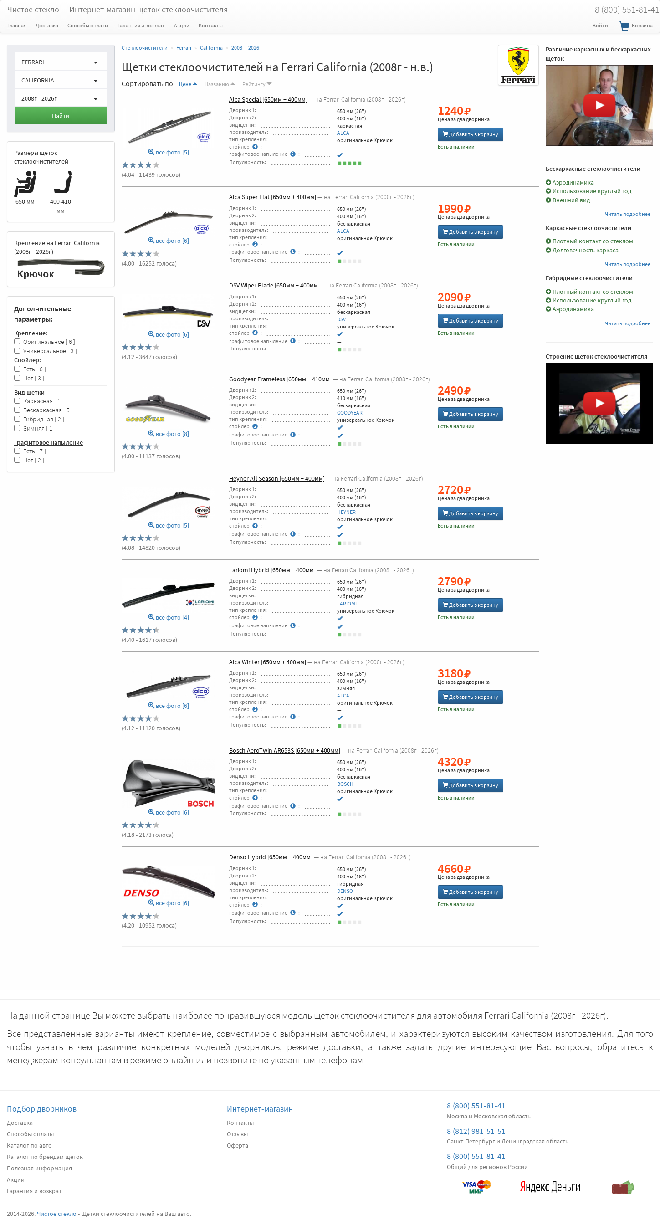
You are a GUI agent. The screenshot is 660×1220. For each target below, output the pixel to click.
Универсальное (45, 351)
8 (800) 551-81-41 (476, 1105)
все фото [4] (168, 617)
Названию (220, 84)
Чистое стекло (117, 9)
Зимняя (35, 428)
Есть (30, 369)
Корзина (635, 26)
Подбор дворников (42, 1108)
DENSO (345, 890)
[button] (60, 61)
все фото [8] (168, 434)
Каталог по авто (29, 1145)
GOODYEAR (350, 412)
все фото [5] (168, 152)
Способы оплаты (87, 25)
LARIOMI (347, 603)
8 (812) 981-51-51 (476, 1131)
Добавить (470, 134)
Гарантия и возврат (141, 25)
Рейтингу (257, 84)
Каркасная (39, 401)
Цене (188, 84)
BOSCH (345, 783)
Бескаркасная (43, 410)
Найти (60, 116)
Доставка (47, 25)
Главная (16, 25)
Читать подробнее (627, 213)
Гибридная (39, 419)
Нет (29, 378)
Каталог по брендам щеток (45, 1157)
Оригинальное (44, 342)
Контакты (211, 25)
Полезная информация (39, 1168)
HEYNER (346, 511)
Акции (181, 25)
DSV (341, 319)
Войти (600, 25)
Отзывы (237, 1134)
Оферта (237, 1145)
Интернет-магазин (260, 1108)
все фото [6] (168, 241)
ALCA (343, 132)
